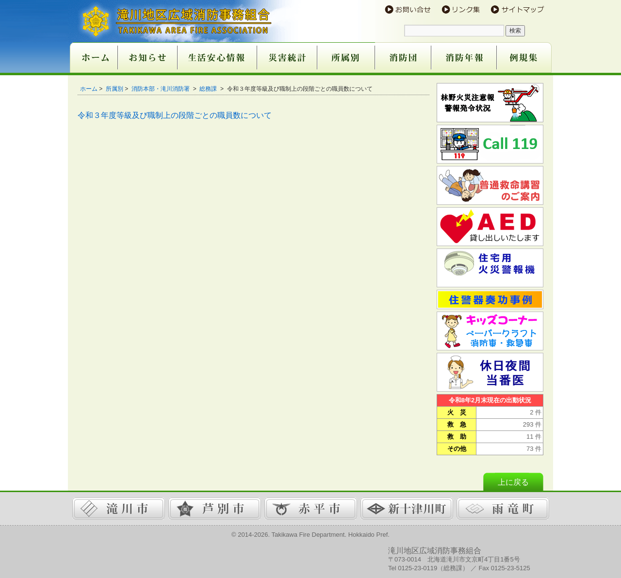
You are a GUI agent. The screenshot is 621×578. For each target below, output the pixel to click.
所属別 (114, 88)
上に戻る (513, 482)
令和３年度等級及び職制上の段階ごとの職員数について (175, 115)
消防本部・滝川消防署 (161, 88)
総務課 (208, 88)
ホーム (89, 88)
